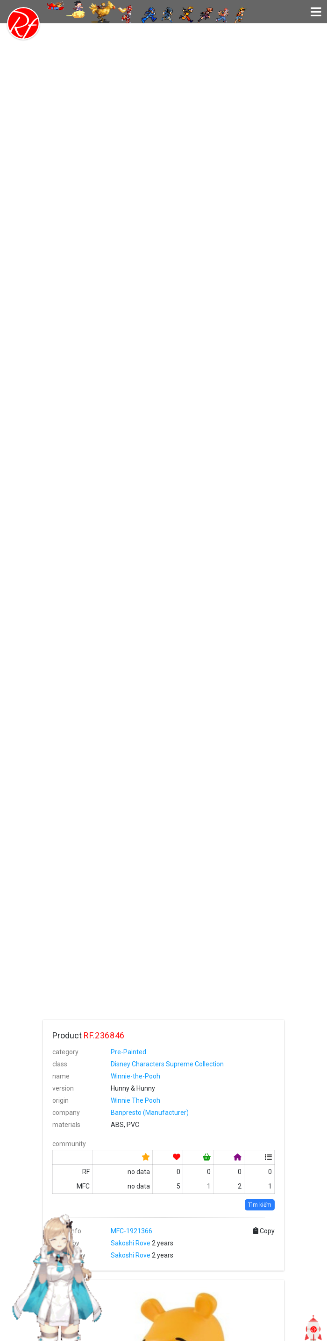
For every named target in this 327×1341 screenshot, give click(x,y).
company (66, 1112)
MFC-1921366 (131, 1231)
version (63, 1088)
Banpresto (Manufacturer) (150, 1112)
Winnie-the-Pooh (135, 1076)
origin (60, 1100)
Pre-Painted (128, 1052)
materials (66, 1124)
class (59, 1064)
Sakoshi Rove (130, 1243)
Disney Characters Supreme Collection (167, 1064)
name (61, 1076)
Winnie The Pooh (135, 1100)
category (65, 1052)
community (69, 1143)
